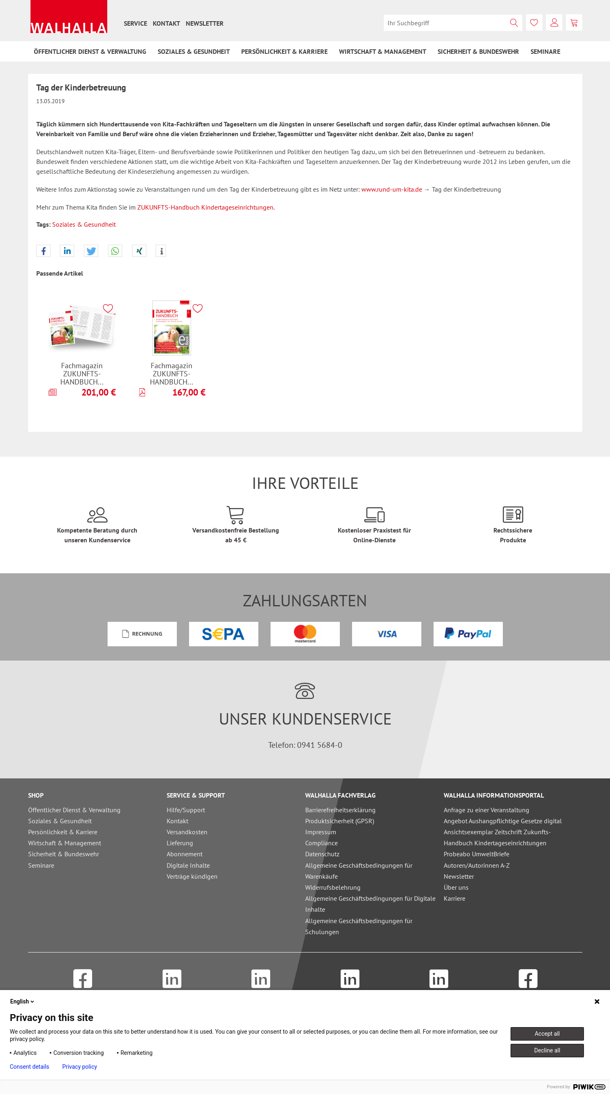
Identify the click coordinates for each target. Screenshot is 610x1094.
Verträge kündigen (192, 876)
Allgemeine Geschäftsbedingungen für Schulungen (358, 926)
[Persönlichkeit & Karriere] (284, 51)
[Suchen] (514, 23)
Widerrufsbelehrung (333, 887)
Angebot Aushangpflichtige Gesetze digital (503, 821)
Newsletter (205, 23)
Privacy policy (79, 1066)
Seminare (41, 865)
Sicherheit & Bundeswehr (63, 854)
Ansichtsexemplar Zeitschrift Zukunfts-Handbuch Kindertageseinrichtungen (497, 837)
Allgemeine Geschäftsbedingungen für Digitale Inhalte (370, 903)
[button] (43, 251)
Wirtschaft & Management (64, 843)
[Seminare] (545, 51)
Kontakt (166, 23)
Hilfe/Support (186, 810)
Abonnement (185, 854)
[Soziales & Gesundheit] (194, 51)
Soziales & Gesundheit (84, 224)
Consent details (29, 1066)
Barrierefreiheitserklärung (340, 810)
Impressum (320, 832)
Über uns (456, 887)
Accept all (547, 1033)
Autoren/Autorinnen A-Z (477, 865)
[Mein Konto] (554, 22)
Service (135, 23)
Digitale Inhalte (188, 865)
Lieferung (180, 843)
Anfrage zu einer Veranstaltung (486, 810)
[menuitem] (135, 23)
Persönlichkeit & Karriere (62, 832)
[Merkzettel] (534, 22)
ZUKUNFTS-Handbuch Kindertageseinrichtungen (205, 207)
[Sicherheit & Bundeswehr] (478, 51)
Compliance (321, 843)
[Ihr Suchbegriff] (453, 23)
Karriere (454, 898)
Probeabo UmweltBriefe (476, 854)
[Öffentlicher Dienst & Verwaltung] (90, 51)
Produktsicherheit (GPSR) (339, 821)
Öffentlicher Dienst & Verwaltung (74, 810)
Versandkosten (187, 832)
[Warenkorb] (574, 22)
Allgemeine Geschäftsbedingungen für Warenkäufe (358, 870)
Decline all (547, 1050)
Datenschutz (322, 854)
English (22, 1001)
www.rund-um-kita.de (391, 189)
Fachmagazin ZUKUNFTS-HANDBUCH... (82, 373)
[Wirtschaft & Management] (382, 51)
